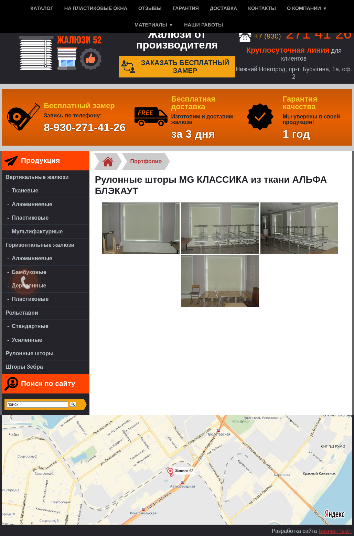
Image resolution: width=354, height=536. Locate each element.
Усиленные (27, 340)
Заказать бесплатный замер (175, 67)
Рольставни (22, 313)
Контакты (262, 8)
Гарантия (186, 8)
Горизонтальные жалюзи (40, 245)
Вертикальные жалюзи (37, 177)
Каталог (41, 8)
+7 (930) (295, 36)
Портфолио (146, 161)
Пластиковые (30, 218)
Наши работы (203, 25)
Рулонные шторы (30, 353)
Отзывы (150, 8)
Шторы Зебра (24, 367)
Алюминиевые (32, 204)
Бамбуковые (29, 272)
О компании (304, 8)
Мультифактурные (37, 231)
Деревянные (29, 285)
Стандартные (30, 326)
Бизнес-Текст (335, 531)
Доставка (223, 8)
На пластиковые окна (95, 8)
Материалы (151, 25)
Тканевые (25, 190)
